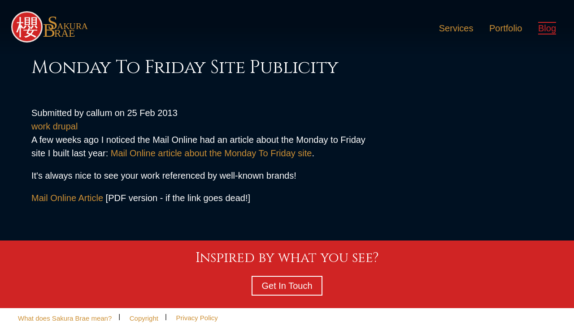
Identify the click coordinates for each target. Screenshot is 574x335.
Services (456, 28)
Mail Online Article (67, 198)
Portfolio (505, 28)
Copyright (144, 318)
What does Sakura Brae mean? (65, 318)
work (40, 126)
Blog (547, 28)
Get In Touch (286, 286)
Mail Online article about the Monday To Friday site (211, 153)
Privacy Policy (196, 318)
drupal (65, 126)
